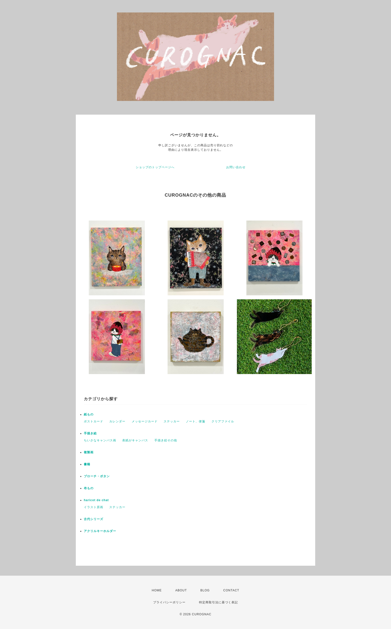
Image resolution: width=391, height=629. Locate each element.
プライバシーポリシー (169, 602)
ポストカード (93, 421)
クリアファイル (222, 421)
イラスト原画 (93, 507)
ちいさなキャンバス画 (100, 440)
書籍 (87, 464)
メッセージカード (145, 421)
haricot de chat (96, 500)
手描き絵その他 (165, 440)
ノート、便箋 (195, 421)
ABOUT (181, 590)
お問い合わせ (236, 167)
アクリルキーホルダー (100, 531)
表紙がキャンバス (135, 440)
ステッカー (172, 421)
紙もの (89, 414)
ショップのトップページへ (155, 167)
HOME (157, 590)
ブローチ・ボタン (97, 476)
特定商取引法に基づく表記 (218, 602)
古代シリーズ (93, 519)
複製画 (89, 452)
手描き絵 (90, 433)
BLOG (205, 590)
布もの (89, 488)
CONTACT (231, 590)
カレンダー (117, 421)
